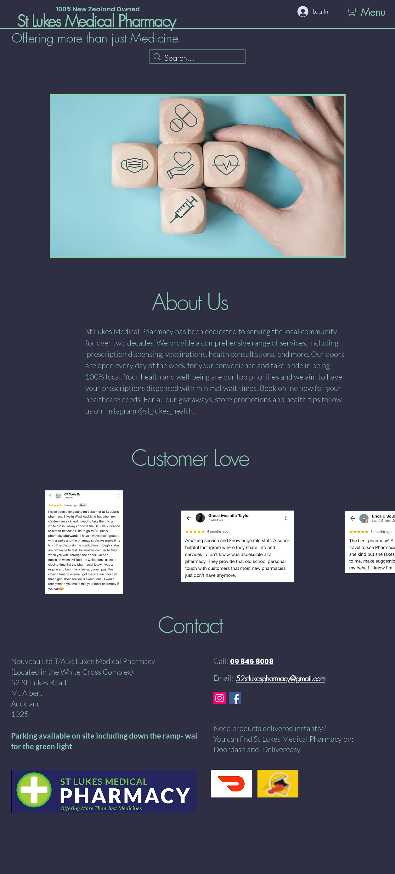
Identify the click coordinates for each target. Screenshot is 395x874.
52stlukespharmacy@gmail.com (280, 678)
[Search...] (198, 58)
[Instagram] (219, 698)
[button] (352, 11)
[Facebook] (235, 698)
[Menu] (360, 12)
